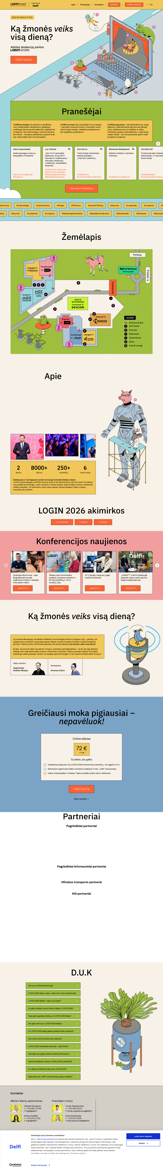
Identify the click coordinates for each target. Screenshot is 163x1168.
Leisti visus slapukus (143, 1134)
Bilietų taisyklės (81, 799)
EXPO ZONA (62, 522)
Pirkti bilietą (81, 789)
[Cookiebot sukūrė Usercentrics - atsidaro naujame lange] (15, 1163)
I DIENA (83, 522)
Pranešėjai (85, 4)
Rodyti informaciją (39, 1163)
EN (151, 4)
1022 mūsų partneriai (46, 1137)
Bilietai (114, 5)
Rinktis (143, 1141)
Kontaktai (99, 4)
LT (148, 4)
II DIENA (103, 522)
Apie (73, 4)
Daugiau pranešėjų (81, 188)
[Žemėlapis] (82, 301)
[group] (26, 447)
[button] (158, 143)
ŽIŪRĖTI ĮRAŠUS (134, 5)
